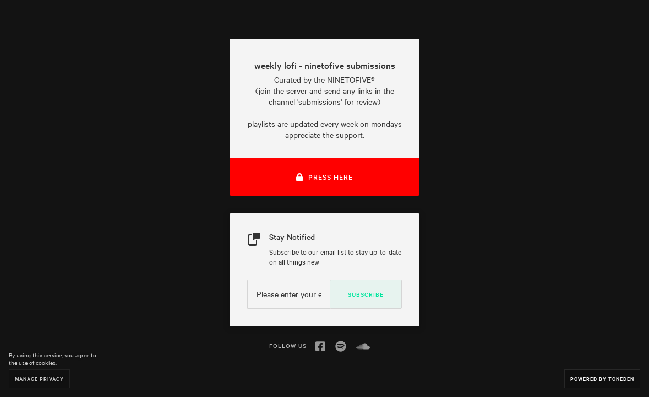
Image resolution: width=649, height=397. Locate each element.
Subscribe (366, 294)
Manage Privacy (39, 378)
